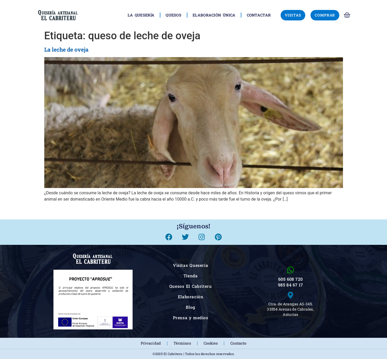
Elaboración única (214, 15)
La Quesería (141, 15)
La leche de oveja (66, 49)
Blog (190, 307)
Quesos (173, 15)
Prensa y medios (190, 317)
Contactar (259, 15)
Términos (182, 343)
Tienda (190, 275)
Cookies (211, 343)
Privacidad (151, 343)
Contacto (238, 343)
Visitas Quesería (190, 265)
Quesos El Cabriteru (190, 286)
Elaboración (190, 296)
